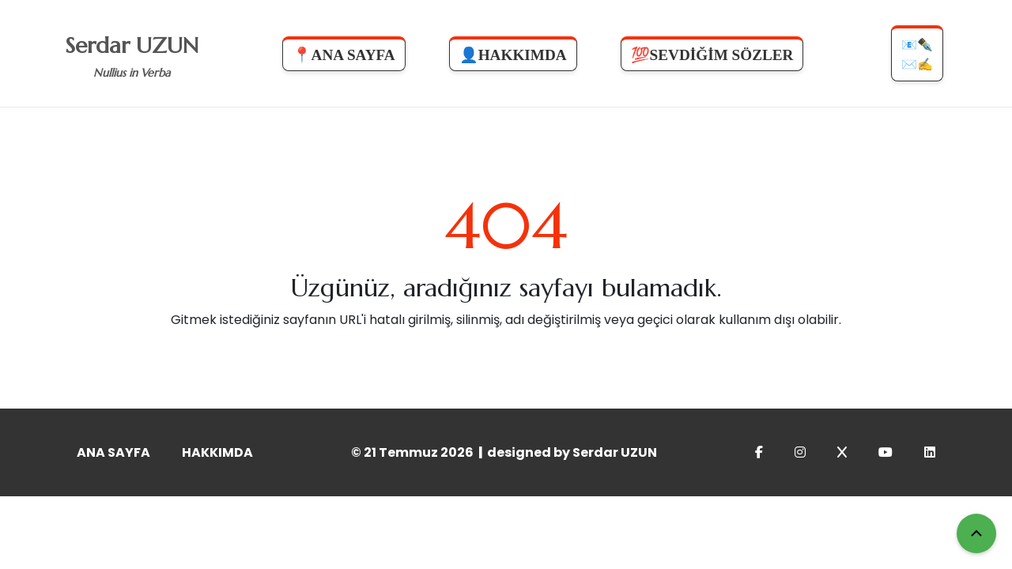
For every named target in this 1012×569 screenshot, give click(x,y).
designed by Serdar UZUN (572, 452)
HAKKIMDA (217, 452)
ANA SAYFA (113, 452)
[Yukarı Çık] (976, 533)
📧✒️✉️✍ (917, 54)
